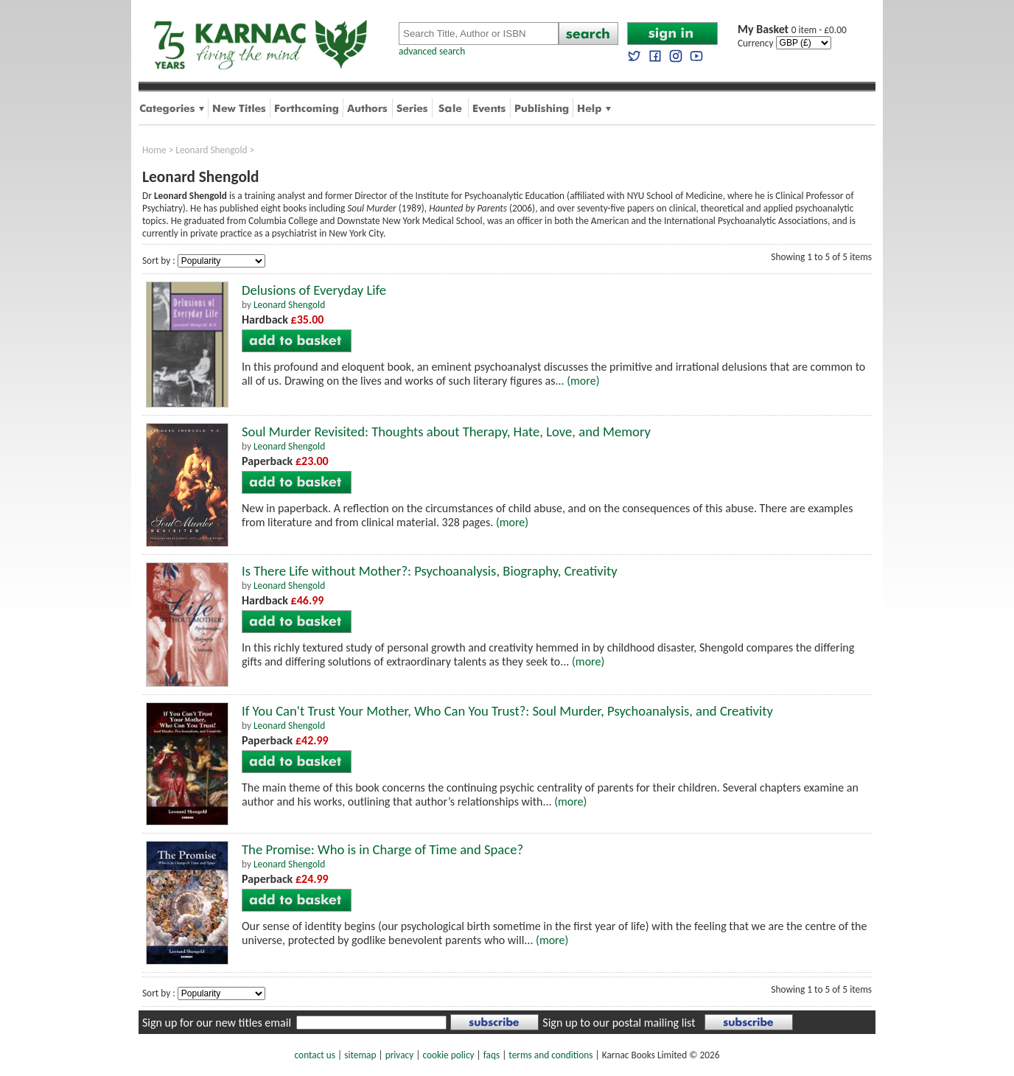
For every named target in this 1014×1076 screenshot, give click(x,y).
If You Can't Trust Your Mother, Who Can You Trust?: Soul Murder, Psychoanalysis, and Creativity (507, 710)
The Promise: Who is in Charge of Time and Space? (382, 849)
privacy (399, 1055)
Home (154, 150)
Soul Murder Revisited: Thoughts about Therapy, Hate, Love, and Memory (446, 431)
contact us (315, 1055)
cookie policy (448, 1055)
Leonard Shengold (211, 150)
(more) (583, 381)
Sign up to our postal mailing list (618, 1023)
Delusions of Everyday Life (314, 290)
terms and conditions (550, 1055)
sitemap (360, 1055)
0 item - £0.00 (792, 30)
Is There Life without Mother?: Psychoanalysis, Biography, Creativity (430, 570)
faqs (491, 1055)
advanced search (432, 51)
